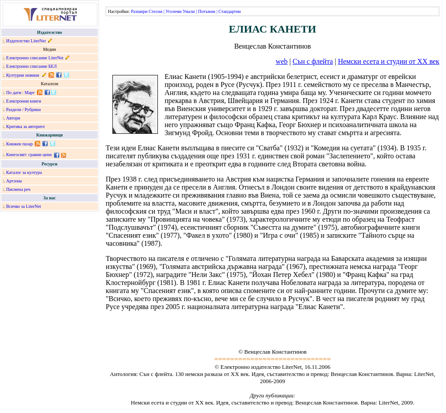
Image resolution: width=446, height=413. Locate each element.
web (282, 61)
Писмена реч (18, 189)
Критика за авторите (25, 126)
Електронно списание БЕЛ (31, 66)
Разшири (139, 11)
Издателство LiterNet (26, 40)
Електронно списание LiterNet (35, 57)
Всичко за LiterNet (23, 206)
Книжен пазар (19, 143)
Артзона (14, 180)
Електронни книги (23, 101)
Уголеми (173, 11)
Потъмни (206, 11)
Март (30, 92)
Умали (189, 11)
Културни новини (22, 75)
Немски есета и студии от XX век (388, 61)
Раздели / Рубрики (23, 109)
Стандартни (230, 11)
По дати (13, 92)
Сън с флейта (313, 61)
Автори (13, 118)
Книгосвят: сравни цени (29, 154)
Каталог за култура (24, 172)
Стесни (155, 11)
